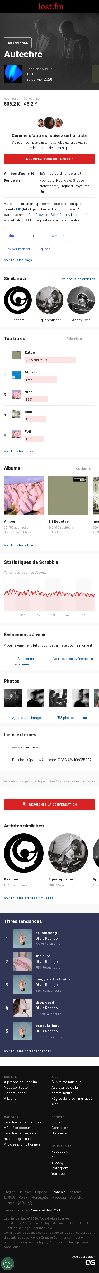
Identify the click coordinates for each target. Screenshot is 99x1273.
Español (41, 1192)
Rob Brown (36, 214)
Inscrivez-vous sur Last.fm (49, 158)
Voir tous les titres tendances (27, 1051)
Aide (55, 1104)
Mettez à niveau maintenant (77, 781)
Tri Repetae (58, 521)
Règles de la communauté (71, 1098)
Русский (59, 1197)
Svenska (76, 1197)
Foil (28, 431)
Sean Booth (59, 214)
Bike (28, 411)
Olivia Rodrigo (47, 938)
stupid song (46, 932)
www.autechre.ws (26, 747)
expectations (47, 1025)
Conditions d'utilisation (21, 1223)
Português (40, 1197)
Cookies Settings (17, 1228)
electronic (33, 235)
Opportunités (14, 1093)
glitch (45, 248)
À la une (10, 1098)
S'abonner (59, 1133)
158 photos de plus (72, 717)
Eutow (30, 352)
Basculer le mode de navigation (6, 6)
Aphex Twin (81, 320)
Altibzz (31, 372)
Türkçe (9, 1203)
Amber (10, 521)
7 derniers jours (78, 338)
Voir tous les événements (73, 658)
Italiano (75, 1192)
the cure (43, 956)
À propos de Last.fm (20, 1081)
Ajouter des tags (61, 249)
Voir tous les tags (18, 260)
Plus (93, 355)
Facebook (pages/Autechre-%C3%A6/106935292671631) (53, 759)
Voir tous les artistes (78, 279)
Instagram (59, 1168)
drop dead (45, 1002)
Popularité (82, 468)
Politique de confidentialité (59, 1223)
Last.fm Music (42, 1228)
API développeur (17, 1127)
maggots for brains (53, 979)
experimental (19, 248)
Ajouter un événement (24, 661)
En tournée (18, 42)
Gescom (17, 320)
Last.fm (51, 6)
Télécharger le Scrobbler (23, 1122)
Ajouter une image (26, 717)
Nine (28, 391)
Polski (23, 1197)
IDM (18, 209)
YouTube (58, 1173)
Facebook (59, 1151)
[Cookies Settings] (7, 1263)
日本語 (9, 1197)
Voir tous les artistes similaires (28, 898)
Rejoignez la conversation (53, 804)
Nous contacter (16, 1087)
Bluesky (57, 1162)
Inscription (59, 1122)
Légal (84, 1223)
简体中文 (25, 1203)
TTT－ (31, 73)
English (9, 1192)
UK (25, 220)
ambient (59, 235)
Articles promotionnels (22, 1144)
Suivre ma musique (66, 1081)
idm (11, 235)
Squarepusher (49, 320)
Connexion (59, 1127)
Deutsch (25, 1192)
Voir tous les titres (18, 451)
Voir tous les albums (20, 545)
